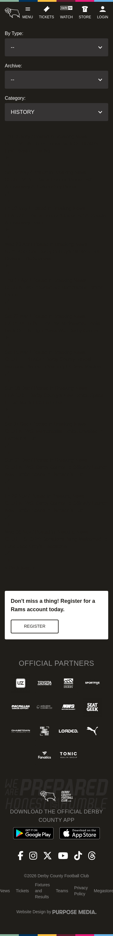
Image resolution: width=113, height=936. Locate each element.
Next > (28, 567)
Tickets (22, 890)
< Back (12, 567)
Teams (62, 890)
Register (34, 626)
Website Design (31, 911)
